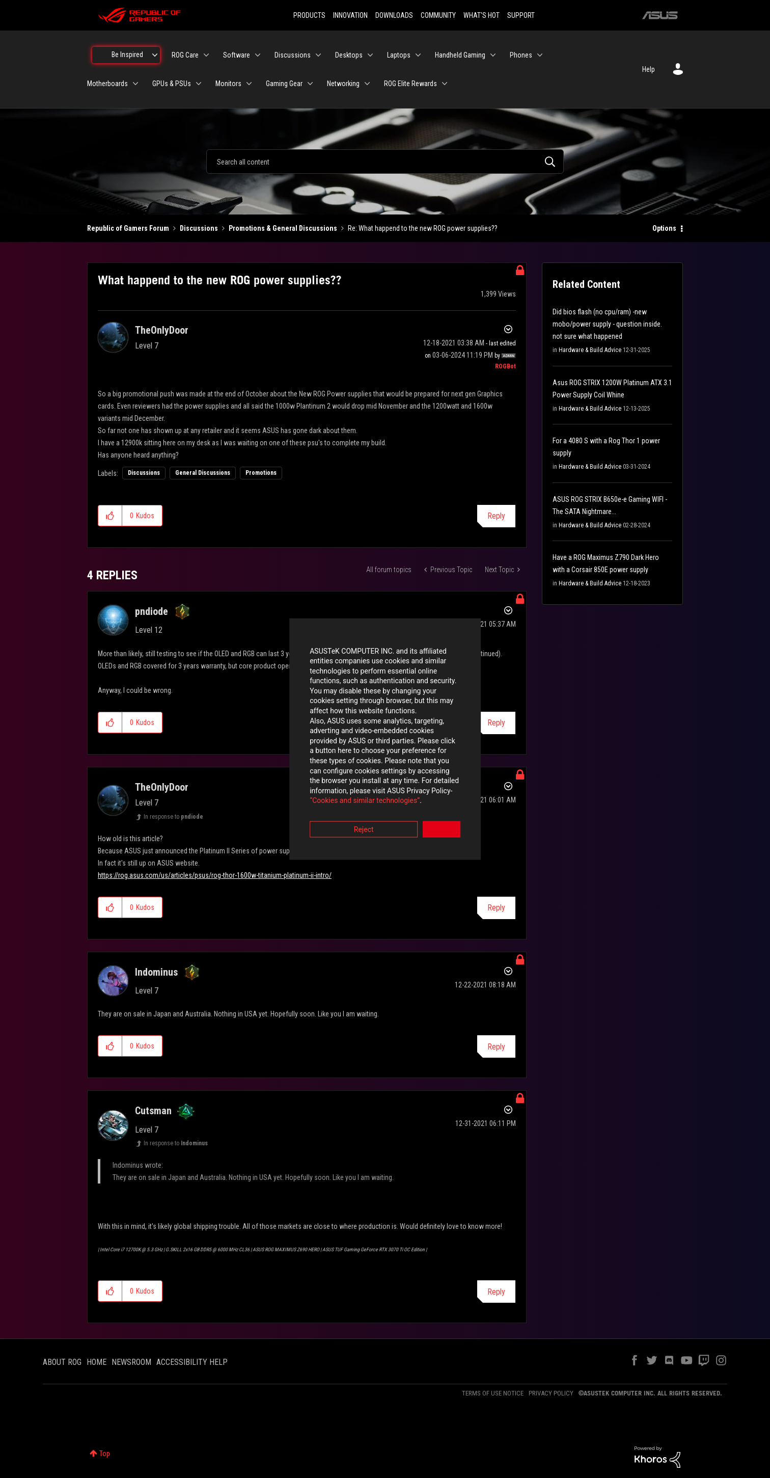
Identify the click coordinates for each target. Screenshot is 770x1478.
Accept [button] (441, 795)
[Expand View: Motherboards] (135, 83)
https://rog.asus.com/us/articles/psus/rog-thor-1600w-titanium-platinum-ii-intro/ (215, 875)
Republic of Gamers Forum (128, 228)
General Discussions (202, 472)
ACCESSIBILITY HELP (192, 1362)
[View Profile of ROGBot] (505, 366)
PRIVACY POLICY (551, 1393)
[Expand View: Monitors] (249, 83)
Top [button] (104, 1453)
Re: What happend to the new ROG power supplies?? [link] (423, 228)
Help (648, 69)
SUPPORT (521, 15)
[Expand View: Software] (258, 55)
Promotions (261, 472)
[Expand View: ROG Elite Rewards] (444, 83)
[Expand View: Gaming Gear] (310, 83)
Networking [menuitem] (343, 83)
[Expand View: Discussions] (318, 55)
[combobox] (385, 161)
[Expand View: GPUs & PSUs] (199, 83)
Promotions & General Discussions (283, 228)
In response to (173, 816)
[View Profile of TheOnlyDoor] (161, 330)
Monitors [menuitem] (228, 83)
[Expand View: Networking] (367, 83)
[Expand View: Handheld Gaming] (493, 55)
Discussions (199, 228)
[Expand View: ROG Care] (206, 55)
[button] (110, 515)
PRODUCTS (309, 15)
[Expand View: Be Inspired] (155, 55)
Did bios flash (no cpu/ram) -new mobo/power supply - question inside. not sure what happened (607, 324)
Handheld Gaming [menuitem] (460, 55)
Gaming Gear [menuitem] (284, 83)
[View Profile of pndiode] (151, 611)
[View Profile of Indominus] (156, 972)
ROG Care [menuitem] (185, 55)
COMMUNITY (438, 15)
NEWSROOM (131, 1362)
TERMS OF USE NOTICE (493, 1393)
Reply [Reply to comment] (496, 907)
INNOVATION (350, 15)
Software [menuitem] (236, 55)
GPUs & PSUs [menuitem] (171, 83)
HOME (96, 1362)
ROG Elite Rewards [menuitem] (410, 83)
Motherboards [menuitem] (107, 83)
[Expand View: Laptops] (418, 55)
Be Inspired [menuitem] (127, 54)
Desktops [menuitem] (349, 55)
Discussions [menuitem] (292, 55)
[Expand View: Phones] (540, 55)
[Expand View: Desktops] (370, 55)
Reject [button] (329, 795)
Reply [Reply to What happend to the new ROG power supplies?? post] (496, 516)
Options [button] (664, 228)
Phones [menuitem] (521, 55)
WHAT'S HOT (481, 15)
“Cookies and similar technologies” (318, 767)
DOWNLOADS (394, 15)
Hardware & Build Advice (590, 350)
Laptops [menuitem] (398, 55)
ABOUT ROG (62, 1362)
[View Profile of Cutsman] (153, 1111)
